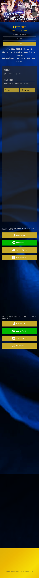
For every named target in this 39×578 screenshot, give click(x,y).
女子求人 (19, 38)
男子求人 (19, 43)
